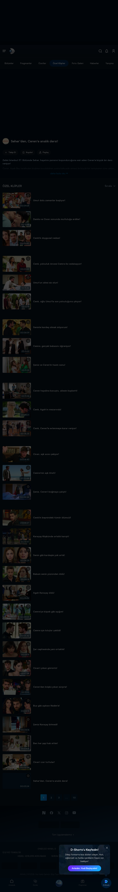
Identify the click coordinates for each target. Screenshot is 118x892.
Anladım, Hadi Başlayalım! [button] (84, 868)
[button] (107, 848)
